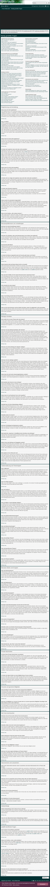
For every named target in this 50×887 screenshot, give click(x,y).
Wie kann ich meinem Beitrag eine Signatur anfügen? (11, 75)
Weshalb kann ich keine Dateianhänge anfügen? (10, 81)
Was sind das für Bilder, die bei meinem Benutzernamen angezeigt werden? (12, 64)
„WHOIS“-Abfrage (5, 853)
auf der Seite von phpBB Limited (33, 833)
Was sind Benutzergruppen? (30, 42)
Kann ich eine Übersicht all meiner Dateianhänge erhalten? (36, 91)
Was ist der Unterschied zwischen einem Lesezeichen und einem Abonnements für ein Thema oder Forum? (36, 81)
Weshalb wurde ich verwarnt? (7, 82)
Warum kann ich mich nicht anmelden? (8, 44)
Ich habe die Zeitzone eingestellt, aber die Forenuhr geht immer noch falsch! (12, 60)
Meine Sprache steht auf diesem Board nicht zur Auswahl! (12, 62)
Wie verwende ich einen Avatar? (7, 65)
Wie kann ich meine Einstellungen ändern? (9, 54)
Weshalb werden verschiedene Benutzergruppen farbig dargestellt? (35, 48)
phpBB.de (34, 269)
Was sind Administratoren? (30, 39)
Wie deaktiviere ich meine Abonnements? (33, 86)
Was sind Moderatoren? (30, 41)
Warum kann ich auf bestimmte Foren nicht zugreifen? (11, 80)
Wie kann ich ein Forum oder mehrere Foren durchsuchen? (36, 71)
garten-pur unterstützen (39, 30)
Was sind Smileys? (5, 95)
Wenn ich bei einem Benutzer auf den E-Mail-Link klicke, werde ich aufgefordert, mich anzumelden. (12, 69)
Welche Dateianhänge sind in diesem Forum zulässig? (35, 90)
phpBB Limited (25, 269)
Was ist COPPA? (4, 41)
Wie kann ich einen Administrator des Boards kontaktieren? (36, 100)
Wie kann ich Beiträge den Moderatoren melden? (10, 84)
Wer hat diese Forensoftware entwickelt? (33, 95)
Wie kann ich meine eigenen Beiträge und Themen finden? (36, 76)
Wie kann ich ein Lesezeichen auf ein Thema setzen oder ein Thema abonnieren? (36, 83)
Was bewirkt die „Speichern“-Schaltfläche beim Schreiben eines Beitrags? (12, 86)
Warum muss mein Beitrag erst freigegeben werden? (11, 87)
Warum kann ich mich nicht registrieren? (9, 42)
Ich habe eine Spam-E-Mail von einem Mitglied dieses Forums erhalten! (35, 58)
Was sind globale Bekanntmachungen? (8, 97)
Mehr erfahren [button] (16, 885)
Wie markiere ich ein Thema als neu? (8, 88)
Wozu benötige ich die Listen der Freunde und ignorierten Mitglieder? (36, 63)
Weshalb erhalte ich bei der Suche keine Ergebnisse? (35, 72)
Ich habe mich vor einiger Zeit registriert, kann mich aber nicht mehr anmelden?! (12, 46)
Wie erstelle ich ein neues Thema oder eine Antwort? (11, 73)
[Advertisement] (25, 20)
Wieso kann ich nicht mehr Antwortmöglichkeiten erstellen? (12, 78)
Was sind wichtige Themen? (6, 100)
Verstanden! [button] (42, 884)
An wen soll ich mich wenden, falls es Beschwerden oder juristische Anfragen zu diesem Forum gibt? (36, 99)
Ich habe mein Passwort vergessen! (8, 48)
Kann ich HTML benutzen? (6, 94)
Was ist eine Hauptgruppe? (30, 49)
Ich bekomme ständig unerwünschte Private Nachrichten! (36, 55)
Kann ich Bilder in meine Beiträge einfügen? (9, 96)
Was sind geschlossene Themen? (7, 101)
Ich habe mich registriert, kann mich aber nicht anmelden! (12, 43)
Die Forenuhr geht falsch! (6, 58)
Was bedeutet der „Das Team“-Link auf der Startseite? (35, 50)
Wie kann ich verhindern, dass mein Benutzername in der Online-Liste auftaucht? (12, 56)
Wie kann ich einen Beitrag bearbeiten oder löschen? (11, 74)
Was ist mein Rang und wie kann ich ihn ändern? (10, 66)
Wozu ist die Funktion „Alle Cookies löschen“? (10, 50)
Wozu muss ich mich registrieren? (7, 39)
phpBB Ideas (18, 842)
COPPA (26, 151)
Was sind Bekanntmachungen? (7, 99)
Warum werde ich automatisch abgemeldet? (9, 49)
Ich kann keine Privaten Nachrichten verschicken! (34, 54)
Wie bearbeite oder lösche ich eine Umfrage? (10, 79)
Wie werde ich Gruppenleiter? (31, 45)
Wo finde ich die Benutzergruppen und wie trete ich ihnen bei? (36, 44)
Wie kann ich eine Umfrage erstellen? (8, 76)
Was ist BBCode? (4, 93)
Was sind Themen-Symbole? (6, 102)
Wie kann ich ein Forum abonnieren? (32, 85)
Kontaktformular (26, 30)
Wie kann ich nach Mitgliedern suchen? (32, 75)
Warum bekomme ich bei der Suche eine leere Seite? (35, 73)
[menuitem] (6, 6)
